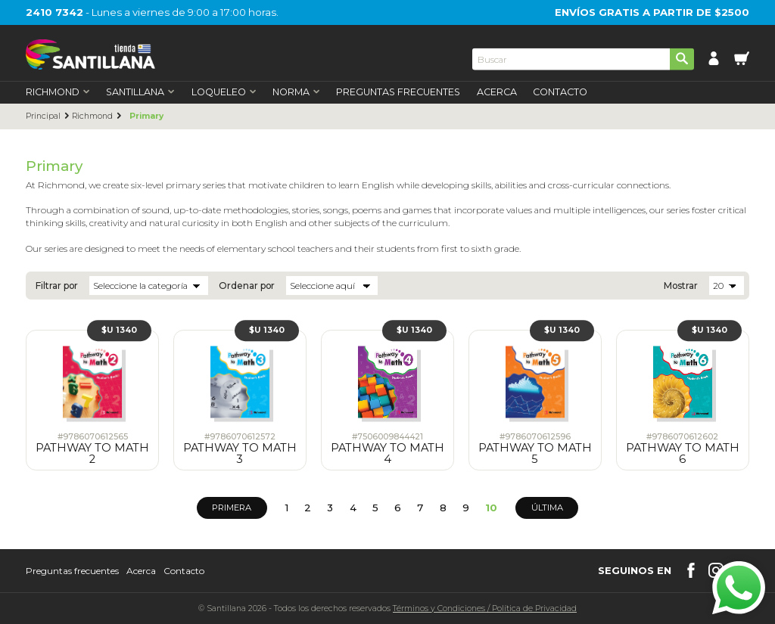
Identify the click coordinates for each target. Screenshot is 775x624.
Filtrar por (57, 285)
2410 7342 (54, 12)
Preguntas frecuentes (72, 571)
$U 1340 (119, 330)
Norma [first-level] (296, 93)
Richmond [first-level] (58, 93)
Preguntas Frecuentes (398, 93)
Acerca (497, 93)
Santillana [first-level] (140, 93)
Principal (43, 116)
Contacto (560, 93)
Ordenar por (247, 285)
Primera (231, 507)
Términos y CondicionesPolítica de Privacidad (485, 608)
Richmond (92, 116)
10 (491, 508)
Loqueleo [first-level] (224, 93)
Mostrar (681, 285)
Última (547, 507)
